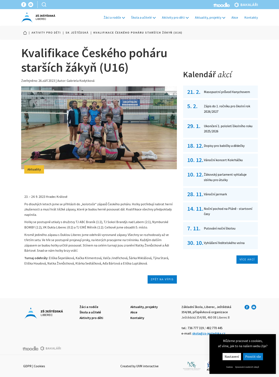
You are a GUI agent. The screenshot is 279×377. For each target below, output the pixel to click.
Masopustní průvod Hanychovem (227, 92)
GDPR (27, 366)
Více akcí (247, 259)
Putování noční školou (219, 228)
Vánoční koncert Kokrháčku (223, 160)
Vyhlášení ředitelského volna (224, 243)
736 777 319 (196, 328)
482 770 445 (214, 328)
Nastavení (232, 356)
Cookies (229, 367)
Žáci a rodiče (114, 17)
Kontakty (251, 17)
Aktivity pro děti (175, 17)
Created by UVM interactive (139, 366)
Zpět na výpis (162, 279)
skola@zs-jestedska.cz (208, 333)
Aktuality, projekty (210, 17)
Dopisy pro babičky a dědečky (224, 146)
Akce (234, 17)
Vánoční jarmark (215, 194)
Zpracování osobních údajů (247, 367)
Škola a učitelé (143, 17)
